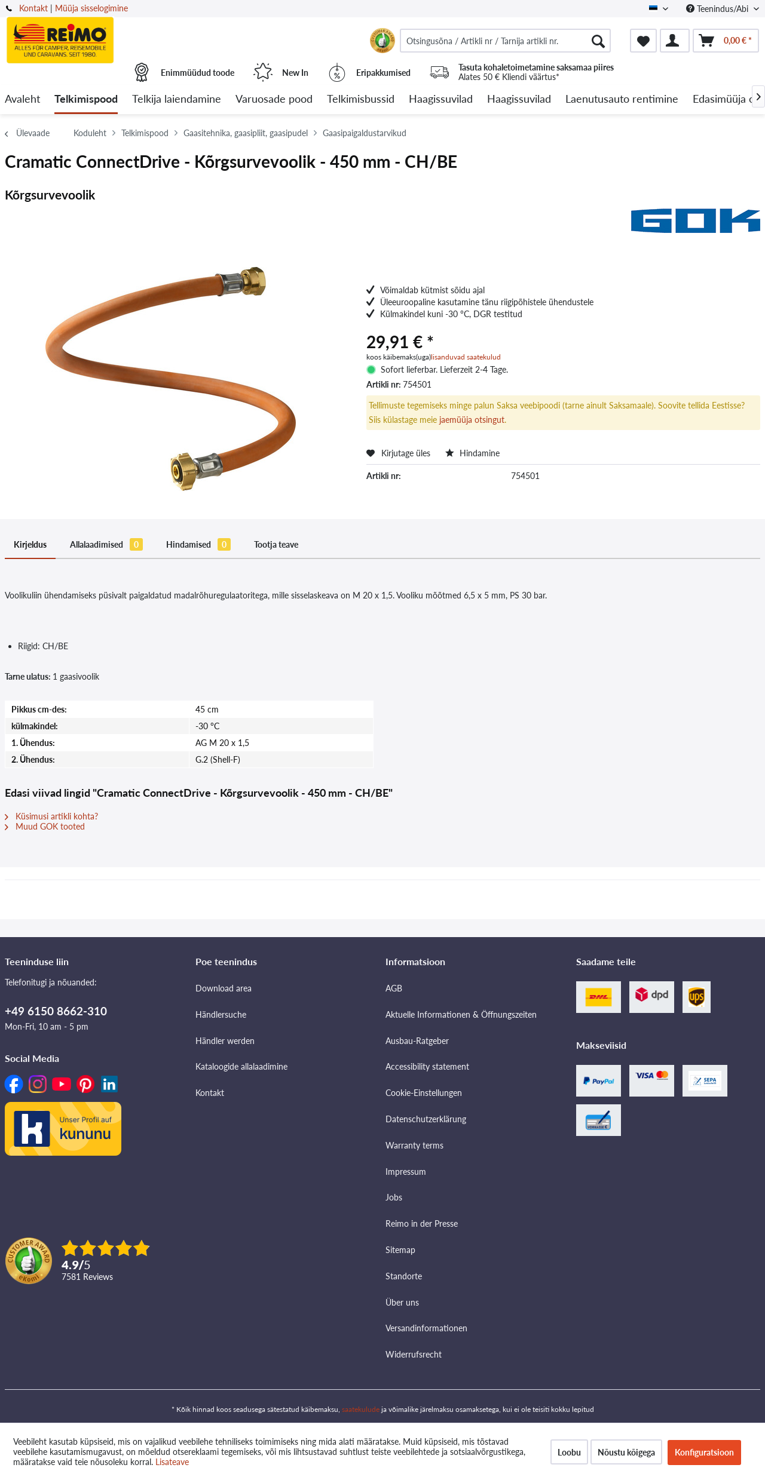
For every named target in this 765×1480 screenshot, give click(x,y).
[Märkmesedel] (643, 41)
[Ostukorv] (726, 41)
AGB (393, 988)
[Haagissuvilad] (441, 99)
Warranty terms (414, 1145)
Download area (223, 988)
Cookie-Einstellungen (423, 1093)
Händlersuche (220, 1014)
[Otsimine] (598, 41)
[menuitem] (505, 41)
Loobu (569, 1452)
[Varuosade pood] (274, 99)
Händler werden (225, 1041)
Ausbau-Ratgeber (417, 1041)
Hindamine (472, 453)
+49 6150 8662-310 (56, 1011)
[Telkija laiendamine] (176, 99)
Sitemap (400, 1250)
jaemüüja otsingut (471, 419)
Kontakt (33, 8)
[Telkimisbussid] (360, 99)
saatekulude (361, 1409)
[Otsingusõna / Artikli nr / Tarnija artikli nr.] (505, 41)
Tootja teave (276, 544)
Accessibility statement (427, 1066)
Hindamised (198, 544)
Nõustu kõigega (626, 1452)
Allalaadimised (106, 544)
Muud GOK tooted (45, 826)
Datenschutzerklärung (425, 1119)
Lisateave (172, 1462)
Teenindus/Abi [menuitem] (718, 9)
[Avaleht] (22, 99)
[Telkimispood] (86, 99)
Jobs (393, 1197)
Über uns (402, 1302)
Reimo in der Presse (421, 1223)
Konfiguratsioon (704, 1452)
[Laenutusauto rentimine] (621, 99)
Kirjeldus (30, 544)
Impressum (405, 1171)
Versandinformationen (426, 1328)
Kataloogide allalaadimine (241, 1066)
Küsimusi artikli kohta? (51, 816)
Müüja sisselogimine (91, 8)
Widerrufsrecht (413, 1354)
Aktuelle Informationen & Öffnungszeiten (461, 1014)
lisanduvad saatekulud (466, 356)
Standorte (403, 1276)
